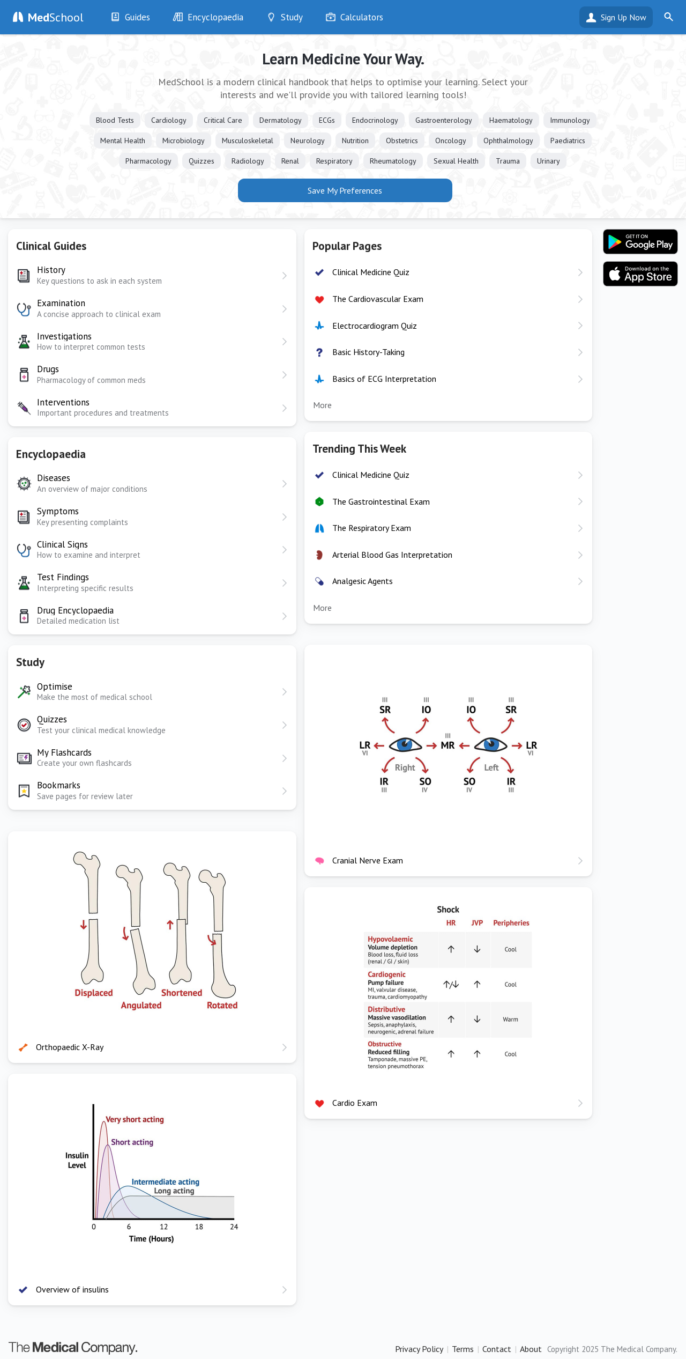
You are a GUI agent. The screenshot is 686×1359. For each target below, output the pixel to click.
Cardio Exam (354, 1102)
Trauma (508, 161)
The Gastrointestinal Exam (381, 501)
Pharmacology (148, 161)
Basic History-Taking (368, 351)
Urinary (548, 161)
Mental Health (122, 140)
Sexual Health (456, 161)
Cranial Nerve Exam (367, 860)
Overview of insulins (72, 1289)
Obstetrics (402, 140)
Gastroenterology (443, 120)
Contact (496, 1348)
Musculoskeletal (247, 140)
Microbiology (183, 140)
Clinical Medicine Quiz (370, 272)
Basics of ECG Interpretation (384, 378)
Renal (290, 161)
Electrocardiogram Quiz (374, 325)
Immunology (570, 120)
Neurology (307, 140)
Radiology (248, 161)
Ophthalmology (508, 140)
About (531, 1348)
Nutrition (355, 140)
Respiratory (334, 161)
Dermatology (280, 120)
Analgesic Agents (362, 580)
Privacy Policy (419, 1348)
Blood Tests (115, 120)
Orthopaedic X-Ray (69, 1047)
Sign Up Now (623, 17)
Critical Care (223, 120)
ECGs (327, 120)
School (56, 17)
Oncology (450, 140)
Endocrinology (375, 120)
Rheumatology (393, 161)
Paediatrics (567, 140)
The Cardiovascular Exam (377, 298)
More (322, 405)
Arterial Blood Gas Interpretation (392, 554)
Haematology (511, 120)
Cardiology (169, 120)
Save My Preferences (345, 190)
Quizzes (201, 161)
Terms (463, 1348)
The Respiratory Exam (371, 527)
